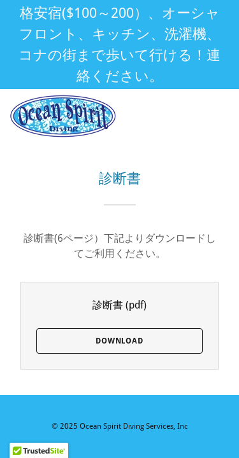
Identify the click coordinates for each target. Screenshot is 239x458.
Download (119, 341)
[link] (63, 116)
